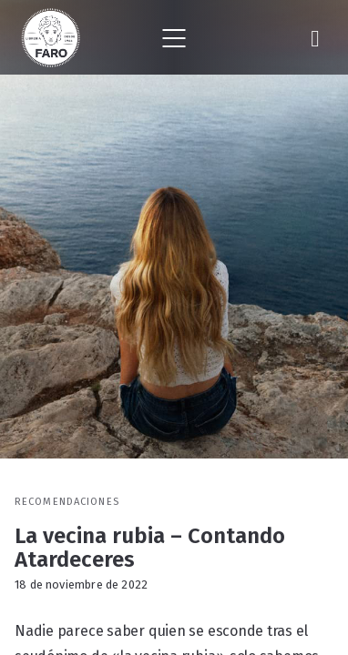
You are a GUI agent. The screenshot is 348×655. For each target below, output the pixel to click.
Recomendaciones (67, 502)
